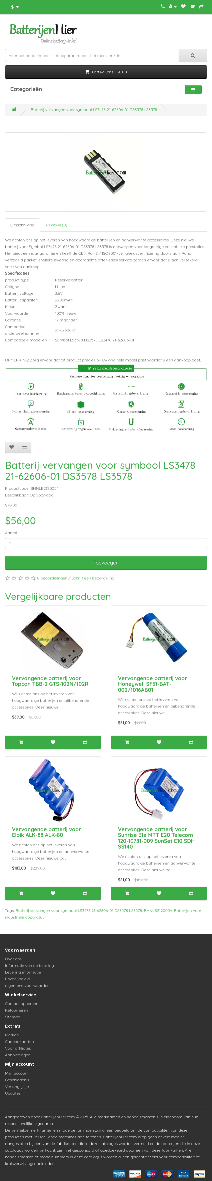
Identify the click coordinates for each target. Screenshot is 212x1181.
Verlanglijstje (17, 1086)
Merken (12, 1034)
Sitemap (12, 1016)
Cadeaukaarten (19, 1041)
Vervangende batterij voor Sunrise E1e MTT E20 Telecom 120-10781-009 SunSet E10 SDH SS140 (156, 838)
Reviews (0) (56, 224)
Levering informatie (23, 972)
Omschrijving (22, 224)
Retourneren (16, 1010)
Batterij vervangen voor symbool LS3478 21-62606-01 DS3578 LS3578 (94, 109)
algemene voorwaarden (27, 985)
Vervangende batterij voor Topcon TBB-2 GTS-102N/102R (50, 681)
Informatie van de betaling (29, 965)
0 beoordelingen (52, 577)
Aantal (11, 532)
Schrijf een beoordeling (93, 577)
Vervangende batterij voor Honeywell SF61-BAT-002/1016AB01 (152, 684)
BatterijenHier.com (58, 1116)
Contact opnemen (21, 1003)
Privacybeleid (17, 978)
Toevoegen (106, 562)
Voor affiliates (18, 1048)
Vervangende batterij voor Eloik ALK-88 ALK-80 (46, 832)
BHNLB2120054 (158, 910)
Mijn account (17, 1073)
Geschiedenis (17, 1079)
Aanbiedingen (18, 1054)
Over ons (13, 958)
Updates (13, 1093)
